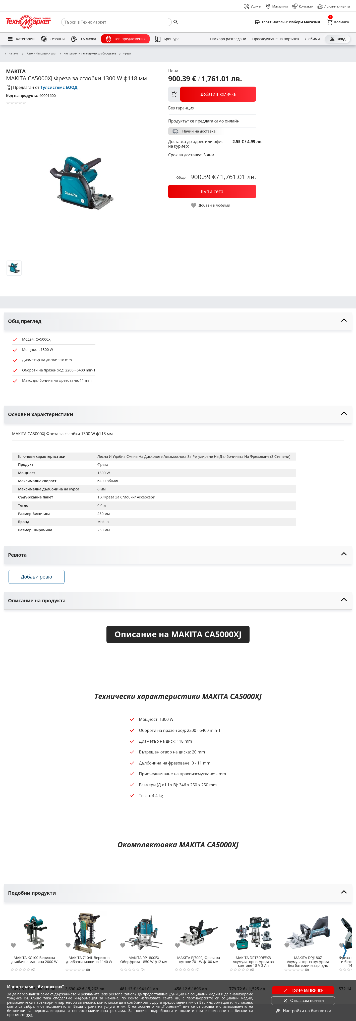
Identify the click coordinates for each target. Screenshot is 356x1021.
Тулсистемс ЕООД (59, 87)
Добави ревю (39, 579)
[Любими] (312, 39)
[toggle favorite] (211, 205)
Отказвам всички (303, 1001)
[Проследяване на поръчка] (275, 39)
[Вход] (337, 39)
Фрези (124, 53)
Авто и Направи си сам (38, 53)
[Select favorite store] (287, 22)
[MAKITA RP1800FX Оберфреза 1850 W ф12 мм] (144, 933)
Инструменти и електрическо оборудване (87, 53)
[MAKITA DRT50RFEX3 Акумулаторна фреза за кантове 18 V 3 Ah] (253, 933)
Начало (11, 53)
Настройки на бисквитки (303, 1011)
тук (29, 1014)
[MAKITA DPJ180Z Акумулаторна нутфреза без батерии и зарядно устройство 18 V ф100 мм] (308, 933)
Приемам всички (303, 990)
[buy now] (212, 191)
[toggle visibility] (178, 321)
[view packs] (212, 94)
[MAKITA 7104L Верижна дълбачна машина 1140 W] (89, 933)
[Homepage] (28, 22)
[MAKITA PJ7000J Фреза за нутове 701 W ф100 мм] (198, 933)
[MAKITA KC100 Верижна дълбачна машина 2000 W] (34, 933)
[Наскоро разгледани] (228, 39)
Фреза (102, 464)
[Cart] (338, 22)
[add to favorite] (16, 948)
